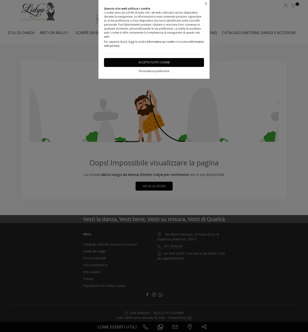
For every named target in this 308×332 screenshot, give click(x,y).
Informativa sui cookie (161, 42)
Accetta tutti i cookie (154, 62)
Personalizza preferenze (154, 71)
